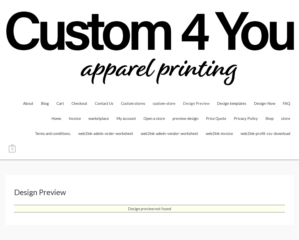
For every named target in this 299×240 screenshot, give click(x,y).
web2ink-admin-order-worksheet (105, 133)
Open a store (154, 118)
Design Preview (196, 103)
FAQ (286, 103)
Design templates (231, 103)
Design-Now (264, 103)
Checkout (79, 103)
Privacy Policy (246, 118)
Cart (60, 103)
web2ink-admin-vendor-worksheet (169, 133)
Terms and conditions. (53, 133)
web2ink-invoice (219, 133)
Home (56, 118)
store (285, 118)
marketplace (99, 118)
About (28, 103)
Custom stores (133, 103)
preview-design (185, 118)
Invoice (75, 118)
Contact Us (104, 103)
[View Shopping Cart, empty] (12, 148)
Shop (269, 118)
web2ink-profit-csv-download (265, 133)
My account (126, 118)
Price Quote (216, 118)
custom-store (164, 103)
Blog (45, 103)
